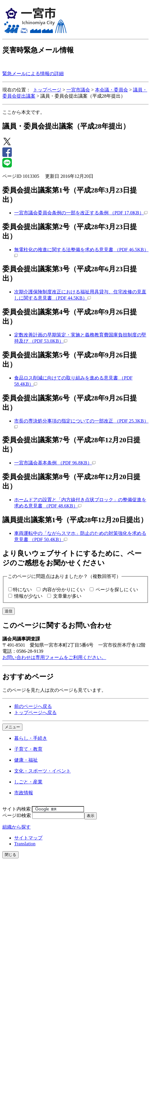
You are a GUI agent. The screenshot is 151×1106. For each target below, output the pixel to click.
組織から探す (16, 826)
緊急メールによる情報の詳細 (33, 73)
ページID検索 (16, 815)
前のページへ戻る (33, 706)
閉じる (10, 854)
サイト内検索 (16, 808)
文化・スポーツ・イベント (42, 770)
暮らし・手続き (30, 738)
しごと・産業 (28, 781)
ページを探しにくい (117, 589)
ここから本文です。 (23, 112)
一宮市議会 (78, 89)
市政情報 (23, 792)
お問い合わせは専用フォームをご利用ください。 (54, 657)
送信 (8, 611)
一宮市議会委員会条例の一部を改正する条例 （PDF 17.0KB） (80, 212)
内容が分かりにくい (63, 589)
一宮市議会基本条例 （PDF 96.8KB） (55, 462)
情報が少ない (28, 596)
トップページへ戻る (35, 712)
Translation (24, 843)
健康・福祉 (26, 759)
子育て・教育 (28, 749)
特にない (22, 589)
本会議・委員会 (111, 89)
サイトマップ (28, 837)
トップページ (47, 89)
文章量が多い (67, 596)
